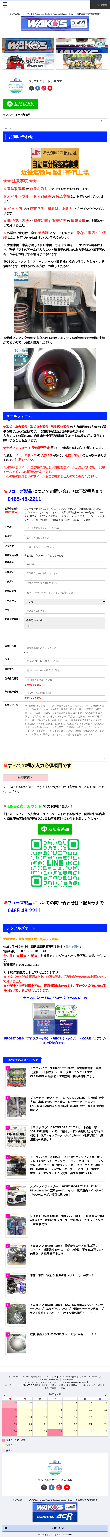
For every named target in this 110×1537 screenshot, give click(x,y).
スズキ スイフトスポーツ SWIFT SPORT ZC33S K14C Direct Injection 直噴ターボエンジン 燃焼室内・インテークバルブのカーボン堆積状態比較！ (67, 1190)
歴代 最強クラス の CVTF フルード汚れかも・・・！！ (63, 1335)
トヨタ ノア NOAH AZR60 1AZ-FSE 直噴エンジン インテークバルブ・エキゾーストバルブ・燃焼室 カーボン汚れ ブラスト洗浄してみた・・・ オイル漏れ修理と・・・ (67, 1309)
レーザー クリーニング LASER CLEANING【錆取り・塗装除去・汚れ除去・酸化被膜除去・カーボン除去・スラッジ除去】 (55, 1383)
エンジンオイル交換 (68, 1375)
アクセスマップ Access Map (47, 1378)
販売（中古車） (51, 1386)
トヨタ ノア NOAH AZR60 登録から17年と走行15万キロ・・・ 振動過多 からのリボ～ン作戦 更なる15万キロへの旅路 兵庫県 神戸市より (67, 1250)
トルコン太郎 (50, 1375)
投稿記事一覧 (68, 1378)
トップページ (14, 1375)
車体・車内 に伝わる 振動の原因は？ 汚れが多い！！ (63, 1275)
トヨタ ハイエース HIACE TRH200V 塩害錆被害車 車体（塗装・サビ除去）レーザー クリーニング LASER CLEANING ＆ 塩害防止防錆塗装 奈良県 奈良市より (65, 1072)
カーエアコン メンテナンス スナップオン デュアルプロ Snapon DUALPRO (55, 1380)
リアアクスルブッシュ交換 (90, 1375)
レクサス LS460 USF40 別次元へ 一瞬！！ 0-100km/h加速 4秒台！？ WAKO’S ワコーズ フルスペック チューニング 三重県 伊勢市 (66, 1220)
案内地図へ (72, 946)
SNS (63, 1386)
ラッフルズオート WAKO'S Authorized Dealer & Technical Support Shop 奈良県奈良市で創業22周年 (55, 1498)
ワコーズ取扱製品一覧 (32, 1375)
